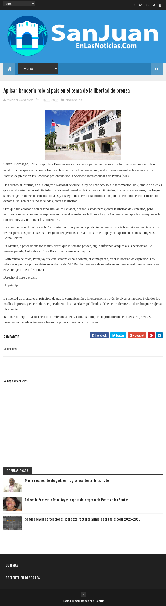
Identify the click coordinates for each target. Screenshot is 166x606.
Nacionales (74, 100)
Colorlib (99, 601)
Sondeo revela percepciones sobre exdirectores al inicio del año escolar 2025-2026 (83, 519)
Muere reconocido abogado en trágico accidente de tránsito (67, 480)
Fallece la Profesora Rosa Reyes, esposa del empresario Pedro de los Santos (76, 499)
